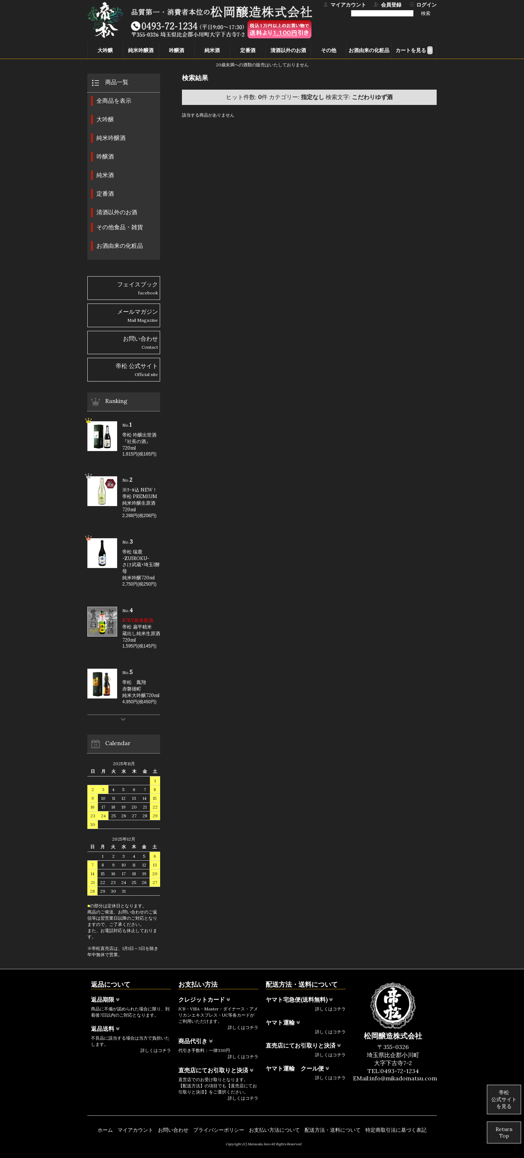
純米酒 (212, 50)
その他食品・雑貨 (119, 227)
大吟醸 (105, 50)
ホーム (105, 1130)
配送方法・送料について (333, 1130)
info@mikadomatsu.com (403, 1078)
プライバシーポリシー (218, 1130)
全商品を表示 (113, 100)
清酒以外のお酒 (288, 50)
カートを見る (414, 50)
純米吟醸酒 (141, 50)
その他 (328, 50)
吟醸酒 (176, 50)
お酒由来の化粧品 (369, 50)
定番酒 (247, 50)
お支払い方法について (274, 1130)
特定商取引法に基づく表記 (395, 1130)
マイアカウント (135, 1130)
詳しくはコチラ (155, 1050)
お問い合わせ (173, 1130)
